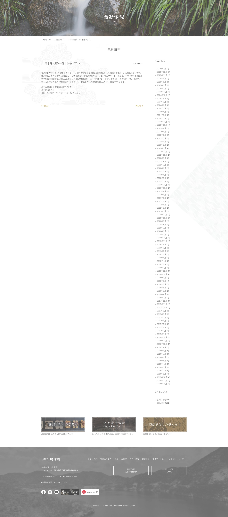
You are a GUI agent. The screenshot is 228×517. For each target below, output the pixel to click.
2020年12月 (162, 215)
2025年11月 (162, 75)
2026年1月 (161, 69)
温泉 (116, 459)
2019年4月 (161, 261)
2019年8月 (161, 248)
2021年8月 (161, 195)
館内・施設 (134, 459)
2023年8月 (161, 132)
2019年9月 (161, 244)
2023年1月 (161, 148)
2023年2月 (161, 145)
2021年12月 (162, 185)
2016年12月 (162, 337)
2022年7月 (161, 165)
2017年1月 (161, 334)
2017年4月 (161, 327)
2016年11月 (162, 341)
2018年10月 (162, 274)
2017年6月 (161, 321)
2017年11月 (162, 304)
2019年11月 (162, 241)
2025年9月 (161, 78)
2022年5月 (161, 171)
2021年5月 (161, 204)
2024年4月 (161, 112)
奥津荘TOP (47, 40)
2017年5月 (161, 324)
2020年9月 (161, 221)
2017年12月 (162, 301)
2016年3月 (161, 367)
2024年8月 (161, 102)
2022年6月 (161, 168)
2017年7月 (161, 317)
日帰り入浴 (92, 459)
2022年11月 (162, 155)
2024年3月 (161, 115)
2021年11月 (162, 188)
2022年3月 (161, 178)
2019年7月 (161, 251)
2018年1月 (161, 297)
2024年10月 (162, 95)
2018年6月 (161, 287)
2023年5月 (161, 138)
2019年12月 (162, 238)
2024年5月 (161, 108)
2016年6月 (161, 357)
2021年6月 (161, 201)
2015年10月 (162, 384)
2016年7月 (161, 354)
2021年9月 (161, 191)
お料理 (124, 459)
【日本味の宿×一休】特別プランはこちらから (60, 93)
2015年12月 (162, 377)
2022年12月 (162, 152)
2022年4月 (161, 175)
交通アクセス (158, 459)
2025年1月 (161, 88)
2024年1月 (161, 118)
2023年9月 (161, 128)
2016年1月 (161, 374)
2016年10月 (162, 344)
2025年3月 (161, 85)
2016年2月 (161, 370)
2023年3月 (161, 141)
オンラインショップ (175, 459)
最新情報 (59, 40)
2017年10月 (162, 307)
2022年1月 (161, 181)
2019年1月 (161, 268)
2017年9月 (161, 311)
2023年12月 (162, 122)
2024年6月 (161, 105)
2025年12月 (162, 72)
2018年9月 (161, 278)
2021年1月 (161, 211)
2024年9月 (161, 98)
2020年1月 (161, 234)
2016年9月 (161, 347)
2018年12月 (162, 271)
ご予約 (169, 470)
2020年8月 (161, 224)
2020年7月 (161, 228)
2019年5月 (161, 258)
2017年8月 (161, 314)
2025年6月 (161, 82)
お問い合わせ (131, 470)
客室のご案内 (106, 459)
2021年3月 (161, 208)
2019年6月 (161, 254)
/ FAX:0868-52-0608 (68, 476)
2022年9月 (161, 158)
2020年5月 (161, 231)
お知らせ (161, 400)
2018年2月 (161, 294)
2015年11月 (162, 380)
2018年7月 (161, 284)
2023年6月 (161, 135)
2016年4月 (161, 364)
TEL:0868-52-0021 (49, 476)
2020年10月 (162, 218)
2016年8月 (161, 351)
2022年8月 (161, 161)
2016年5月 (161, 361)
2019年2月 (161, 264)
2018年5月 (161, 291)
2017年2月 (161, 331)
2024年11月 (162, 92)
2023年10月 (162, 125)
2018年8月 (161, 281)
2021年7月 (161, 198)
